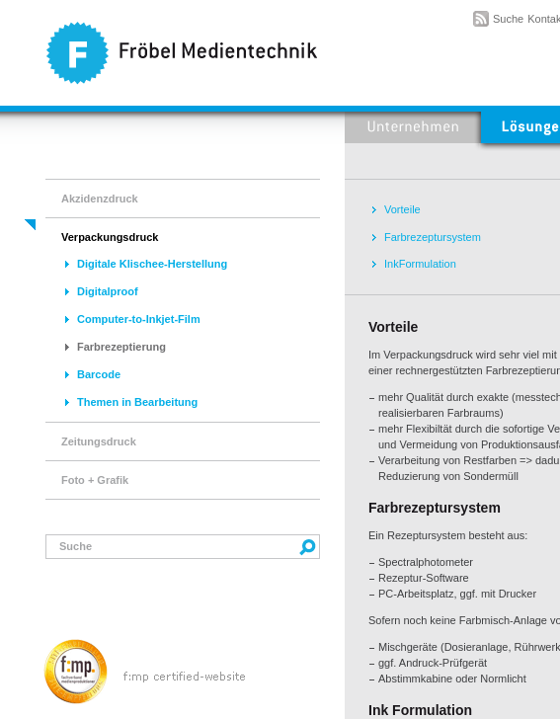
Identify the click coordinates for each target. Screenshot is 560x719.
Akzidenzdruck (99, 198)
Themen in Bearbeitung (137, 402)
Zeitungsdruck (98, 441)
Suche (508, 19)
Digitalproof (107, 291)
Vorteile (402, 209)
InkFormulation (420, 264)
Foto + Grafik (94, 480)
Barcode (98, 374)
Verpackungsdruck (109, 237)
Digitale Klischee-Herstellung (152, 264)
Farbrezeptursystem (432, 237)
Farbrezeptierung (121, 347)
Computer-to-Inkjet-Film (138, 319)
